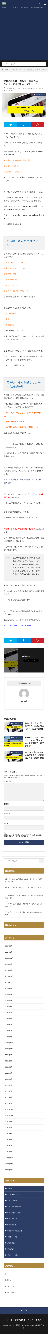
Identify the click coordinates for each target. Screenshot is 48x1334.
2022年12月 (9, 1043)
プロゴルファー (12, 1249)
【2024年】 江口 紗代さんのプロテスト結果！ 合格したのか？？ (23, 905)
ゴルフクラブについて (14, 1231)
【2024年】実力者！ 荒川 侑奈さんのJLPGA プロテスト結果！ (23, 913)
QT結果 (9, 1188)
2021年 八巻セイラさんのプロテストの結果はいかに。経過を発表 (34, 755)
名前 (6, 804)
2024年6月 (8, 964)
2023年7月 (8, 1000)
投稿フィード (9, 1280)
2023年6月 (8, 1006)
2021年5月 (8, 1140)
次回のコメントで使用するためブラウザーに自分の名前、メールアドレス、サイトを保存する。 (23, 835)
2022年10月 (9, 1055)
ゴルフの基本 (13, 8)
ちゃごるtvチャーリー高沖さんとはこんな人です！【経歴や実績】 (34, 726)
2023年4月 (8, 1018)
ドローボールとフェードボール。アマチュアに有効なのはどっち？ (24, 897)
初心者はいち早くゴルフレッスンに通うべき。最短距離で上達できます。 (34, 741)
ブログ (38, 1320)
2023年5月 (8, 1012)
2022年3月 (8, 1091)
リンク (30, 1320)
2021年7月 (8, 1127)
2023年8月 (8, 994)
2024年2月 (8, 970)
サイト (6, 823)
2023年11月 (9, 976)
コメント (8, 781)
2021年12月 (9, 1109)
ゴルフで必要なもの (37, 8)
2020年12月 (9, 1158)
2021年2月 (8, 1146)
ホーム (4, 8)
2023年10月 (9, 982)
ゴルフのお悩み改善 (14, 1213)
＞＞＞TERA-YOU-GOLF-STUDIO (17, 626)
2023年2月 (8, 1031)
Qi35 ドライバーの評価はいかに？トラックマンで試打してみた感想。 (23, 880)
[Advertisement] (24, 34)
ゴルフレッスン (17, 70)
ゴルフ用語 (24, 8)
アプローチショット (14, 1194)
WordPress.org (10, 1292)
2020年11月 (9, 1164)
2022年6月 (8, 1079)
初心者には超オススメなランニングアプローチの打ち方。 (23, 888)
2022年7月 (8, 1073)
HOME (6, 70)
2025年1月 (8, 952)
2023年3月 (8, 1025)
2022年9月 (8, 1061)
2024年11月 (9, 958)
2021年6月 (8, 1133)
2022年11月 (9, 1049)
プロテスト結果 (12, 1255)
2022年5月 (8, 1085)
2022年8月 (8, 1067)
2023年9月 (8, 988)
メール (7, 814)
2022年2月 (8, 1097)
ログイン (8, 1274)
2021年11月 (9, 1115)
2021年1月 (8, 1152)
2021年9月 (8, 1121)
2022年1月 (8, 1103)
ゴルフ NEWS (12, 1201)
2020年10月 (9, 1170)
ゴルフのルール (12, 1219)
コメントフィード (11, 1286)
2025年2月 (8, 946)
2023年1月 (8, 1037)
